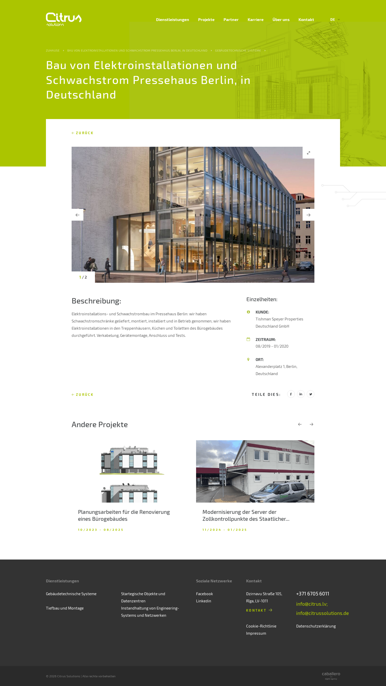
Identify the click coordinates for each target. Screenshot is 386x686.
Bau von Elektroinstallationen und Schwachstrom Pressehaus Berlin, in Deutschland (137, 50)
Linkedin (203, 601)
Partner (231, 19)
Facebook (204, 593)
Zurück (85, 133)
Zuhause (53, 50)
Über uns (281, 19)
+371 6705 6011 (312, 593)
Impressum (256, 633)
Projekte (206, 19)
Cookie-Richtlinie (261, 626)
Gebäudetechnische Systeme (238, 50)
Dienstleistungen (172, 19)
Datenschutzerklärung (316, 626)
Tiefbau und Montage (65, 608)
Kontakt (306, 19)
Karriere (256, 19)
